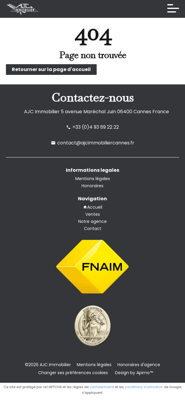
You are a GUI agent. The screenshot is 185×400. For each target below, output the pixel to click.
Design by (133, 373)
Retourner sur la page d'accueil (51, 69)
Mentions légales (94, 365)
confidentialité (102, 387)
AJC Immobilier (42, 111)
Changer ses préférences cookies (73, 373)
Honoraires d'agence (138, 365)
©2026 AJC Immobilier (48, 365)
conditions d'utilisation (144, 387)
